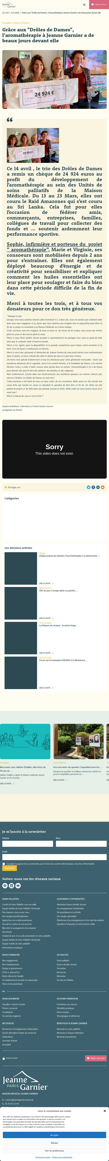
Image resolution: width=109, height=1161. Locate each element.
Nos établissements (10, 964)
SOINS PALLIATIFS (10, 898)
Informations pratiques (12, 947)
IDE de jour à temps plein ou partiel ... (58, 590)
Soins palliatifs (63, 960)
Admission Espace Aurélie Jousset (71, 904)
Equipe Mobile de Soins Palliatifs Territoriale (21, 908)
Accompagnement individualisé (70, 908)
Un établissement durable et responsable (20, 980)
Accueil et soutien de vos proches (17, 924)
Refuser (54, 1142)
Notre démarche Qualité (12, 976)
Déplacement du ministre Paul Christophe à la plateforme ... (69, 555)
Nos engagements (10, 960)
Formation (61, 968)
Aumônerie (7, 931)
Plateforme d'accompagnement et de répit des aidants (80, 920)
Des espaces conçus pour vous (15, 912)
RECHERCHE (8, 1023)
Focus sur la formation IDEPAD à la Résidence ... (63, 660)
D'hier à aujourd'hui (10, 972)
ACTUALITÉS (62, 954)
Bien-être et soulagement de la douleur (19, 928)
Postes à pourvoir (9, 1008)
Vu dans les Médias (65, 980)
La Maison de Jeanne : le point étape (57, 625)
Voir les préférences (54, 1150)
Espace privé (11, 1058)
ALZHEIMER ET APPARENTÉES (71, 898)
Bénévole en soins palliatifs (68, 1029)
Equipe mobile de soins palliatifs (16, 943)
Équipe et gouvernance (12, 968)
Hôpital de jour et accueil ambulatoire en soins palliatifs (26, 935)
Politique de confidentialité (62, 1157)
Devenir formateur (67, 998)
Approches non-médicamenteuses (17, 920)
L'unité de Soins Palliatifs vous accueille (19, 904)
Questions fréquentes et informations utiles (76, 924)
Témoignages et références (68, 1015)
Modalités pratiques (65, 1008)
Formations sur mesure (67, 1004)
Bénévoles (61, 976)
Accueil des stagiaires (11, 1015)
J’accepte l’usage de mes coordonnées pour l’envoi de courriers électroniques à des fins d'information (51, 863)
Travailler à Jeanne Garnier (15, 22)
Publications (7, 1036)
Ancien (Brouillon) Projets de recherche (19, 1032)
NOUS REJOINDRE (10, 998)
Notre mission (63, 1012)
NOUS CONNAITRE (11, 954)
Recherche (61, 972)
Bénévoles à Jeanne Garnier (72, 1023)
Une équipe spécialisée (66, 916)
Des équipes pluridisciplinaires (15, 916)
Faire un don (99, 4)
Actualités (6, 1044)
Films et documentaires (12, 983)
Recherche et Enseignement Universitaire (20, 1029)
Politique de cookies (43, 1157)
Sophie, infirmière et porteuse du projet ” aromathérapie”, (54, 247)
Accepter (54, 1134)
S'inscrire (9, 868)
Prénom (5, 838)
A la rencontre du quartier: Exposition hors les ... (77, 767)
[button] (104, 1111)
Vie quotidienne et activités (69, 912)
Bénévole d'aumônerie (66, 1036)
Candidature (7, 1012)
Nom (58, 838)
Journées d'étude (9, 1040)
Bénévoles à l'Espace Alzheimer (70, 1032)
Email (5, 851)
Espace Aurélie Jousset (66, 964)
